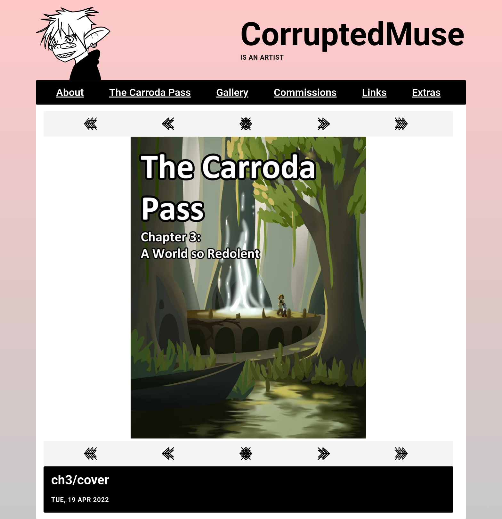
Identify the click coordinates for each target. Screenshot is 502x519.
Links (374, 92)
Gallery (232, 92)
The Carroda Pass (150, 92)
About (70, 92)
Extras (426, 92)
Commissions (305, 92)
